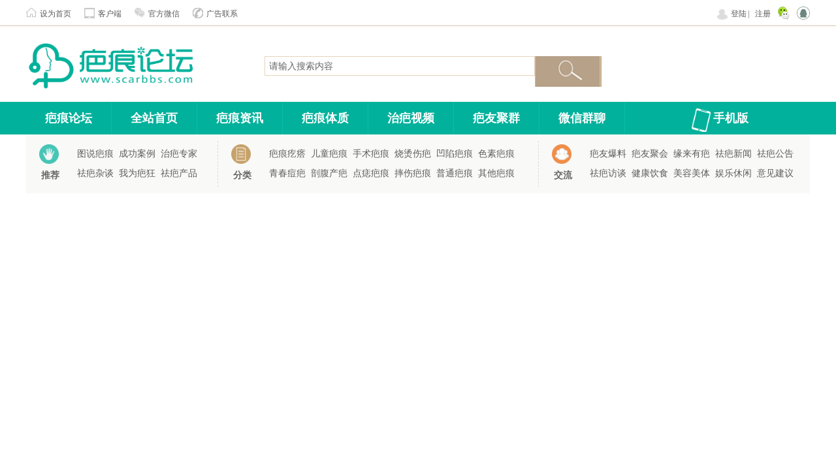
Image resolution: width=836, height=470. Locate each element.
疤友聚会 (650, 154)
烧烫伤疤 (412, 154)
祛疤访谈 (608, 173)
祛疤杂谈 (95, 173)
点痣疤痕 (371, 173)
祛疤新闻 (733, 154)
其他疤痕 (496, 173)
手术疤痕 (371, 154)
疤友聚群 (496, 118)
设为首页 (55, 13)
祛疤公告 (775, 154)
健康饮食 (650, 173)
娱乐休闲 (733, 173)
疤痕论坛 (68, 118)
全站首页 (154, 118)
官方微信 (164, 13)
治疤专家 (179, 154)
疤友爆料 (608, 154)
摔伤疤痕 (412, 173)
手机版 (730, 118)
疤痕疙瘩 (287, 154)
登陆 (739, 13)
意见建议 (775, 173)
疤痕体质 (325, 118)
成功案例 (137, 154)
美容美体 (691, 173)
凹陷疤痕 (454, 154)
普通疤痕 (454, 173)
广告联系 (222, 13)
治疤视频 (410, 118)
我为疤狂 (137, 173)
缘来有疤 (691, 154)
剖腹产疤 (329, 173)
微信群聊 (581, 118)
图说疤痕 (95, 154)
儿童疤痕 (329, 154)
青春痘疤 (287, 173)
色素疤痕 (496, 154)
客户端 (109, 13)
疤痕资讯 (239, 118)
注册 (763, 13)
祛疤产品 (179, 173)
